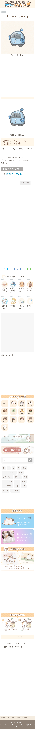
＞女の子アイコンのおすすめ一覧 (14, 643)
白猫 (17, 486)
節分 (24, 481)
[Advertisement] (17, 75)
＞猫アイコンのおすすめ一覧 (12, 647)
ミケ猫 (5, 490)
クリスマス (7, 486)
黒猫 (24, 486)
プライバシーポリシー (16, 722)
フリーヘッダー (9, 472)
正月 (17, 481)
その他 (3, 12)
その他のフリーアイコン (13, 174)
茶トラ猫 (15, 490)
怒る (25, 477)
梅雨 (24, 468)
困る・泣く (7, 477)
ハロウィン (7, 481)
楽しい (18, 477)
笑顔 (20, 472)
